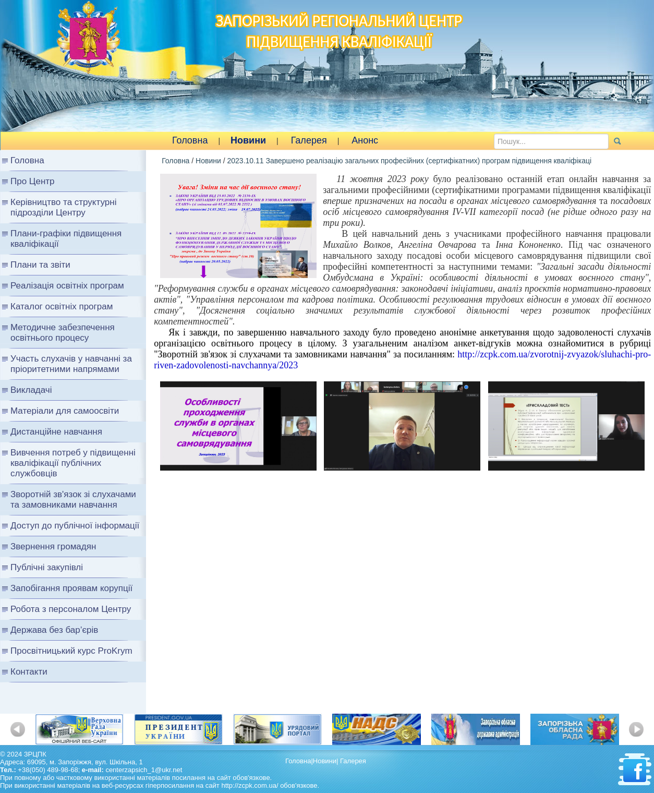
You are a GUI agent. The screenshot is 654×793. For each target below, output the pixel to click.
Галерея (309, 140)
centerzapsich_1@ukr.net (143, 770)
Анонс (365, 140)
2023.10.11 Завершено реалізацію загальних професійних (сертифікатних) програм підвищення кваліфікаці (409, 161)
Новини (248, 140)
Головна (190, 140)
